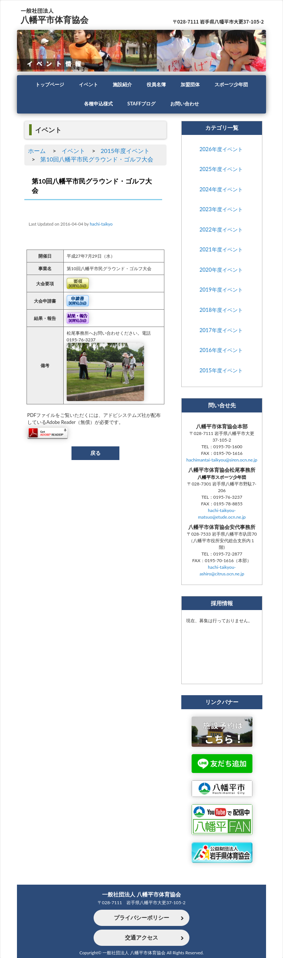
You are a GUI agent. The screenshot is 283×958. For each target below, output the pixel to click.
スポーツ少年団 (235, 85)
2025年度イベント (220, 170)
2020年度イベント (220, 272)
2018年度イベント (220, 313)
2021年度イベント (220, 252)
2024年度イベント (220, 191)
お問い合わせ (186, 104)
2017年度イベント (220, 333)
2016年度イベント (220, 354)
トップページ (45, 85)
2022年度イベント (220, 231)
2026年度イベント (220, 150)
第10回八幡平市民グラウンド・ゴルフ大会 (96, 159)
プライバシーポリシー (141, 918)
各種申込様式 (96, 104)
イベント (86, 85)
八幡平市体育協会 (56, 19)
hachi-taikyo (101, 225)
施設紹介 (121, 85)
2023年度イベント (220, 211)
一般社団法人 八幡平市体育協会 (141, 894)
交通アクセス (141, 938)
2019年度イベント (220, 292)
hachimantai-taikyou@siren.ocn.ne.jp (221, 464)
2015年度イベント (125, 150)
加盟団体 (192, 85)
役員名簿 (156, 85)
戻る (95, 456)
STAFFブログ (141, 104)
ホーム (37, 150)
